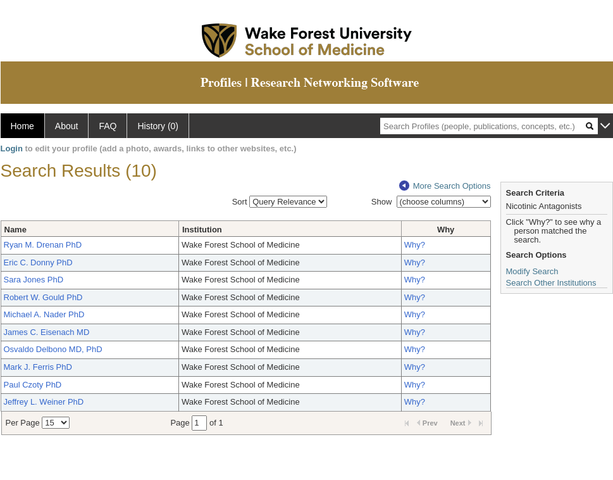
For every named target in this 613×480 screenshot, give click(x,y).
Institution (202, 229)
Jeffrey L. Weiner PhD (44, 402)
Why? (414, 244)
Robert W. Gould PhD (43, 297)
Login (12, 148)
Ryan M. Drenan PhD (43, 244)
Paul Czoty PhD (33, 384)
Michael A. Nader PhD (44, 314)
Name (15, 229)
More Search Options (445, 186)
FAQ (107, 126)
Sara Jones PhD (34, 279)
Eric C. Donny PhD (38, 262)
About (66, 126)
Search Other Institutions (551, 282)
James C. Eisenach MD (47, 332)
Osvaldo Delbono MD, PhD (53, 349)
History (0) (157, 126)
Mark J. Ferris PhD (38, 367)
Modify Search (532, 271)
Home (22, 126)
